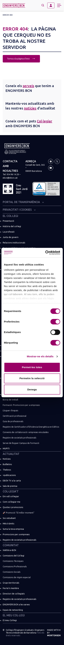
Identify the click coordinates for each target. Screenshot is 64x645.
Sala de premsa (10, 486)
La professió (9, 232)
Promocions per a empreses (16, 534)
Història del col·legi (12, 226)
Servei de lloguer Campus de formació (21, 443)
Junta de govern (10, 237)
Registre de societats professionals (19, 438)
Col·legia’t (11, 491)
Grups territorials (11, 583)
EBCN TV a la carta (12, 481)
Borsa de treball (10, 400)
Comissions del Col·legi (13, 556)
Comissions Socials (11, 572)
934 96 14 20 (13, 174)
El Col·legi (10, 215)
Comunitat (11, 545)
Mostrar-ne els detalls (40, 356)
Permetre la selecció (32, 378)
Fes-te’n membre (11, 588)
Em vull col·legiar (11, 496)
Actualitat (11, 453)
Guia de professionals (13, 421)
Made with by (54, 633)
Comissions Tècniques (13, 561)
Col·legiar (44, 121)
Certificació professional (14, 416)
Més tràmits (8, 523)
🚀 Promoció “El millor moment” (18, 513)
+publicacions (9, 475)
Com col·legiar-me (11, 502)
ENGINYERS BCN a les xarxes (16, 604)
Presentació (8, 221)
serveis (28, 86)
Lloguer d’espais (10, 410)
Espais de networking (13, 610)
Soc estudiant (9, 518)
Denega (32, 389)
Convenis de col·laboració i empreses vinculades (25, 432)
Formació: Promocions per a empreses (21, 405)
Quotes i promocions (13, 507)
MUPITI (6, 448)
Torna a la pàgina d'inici (21, 58)
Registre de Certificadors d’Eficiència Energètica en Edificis (31, 427)
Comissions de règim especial (17, 577)
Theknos (7, 470)
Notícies (7, 459)
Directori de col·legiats (14, 594)
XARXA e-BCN (9, 550)
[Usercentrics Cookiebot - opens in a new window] (45, 252)
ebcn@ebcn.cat (10, 178)
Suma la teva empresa (13, 529)
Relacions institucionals (14, 243)
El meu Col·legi (14, 615)
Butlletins (7, 464)
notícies (30, 108)
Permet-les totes (32, 367)
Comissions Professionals (15, 566)
